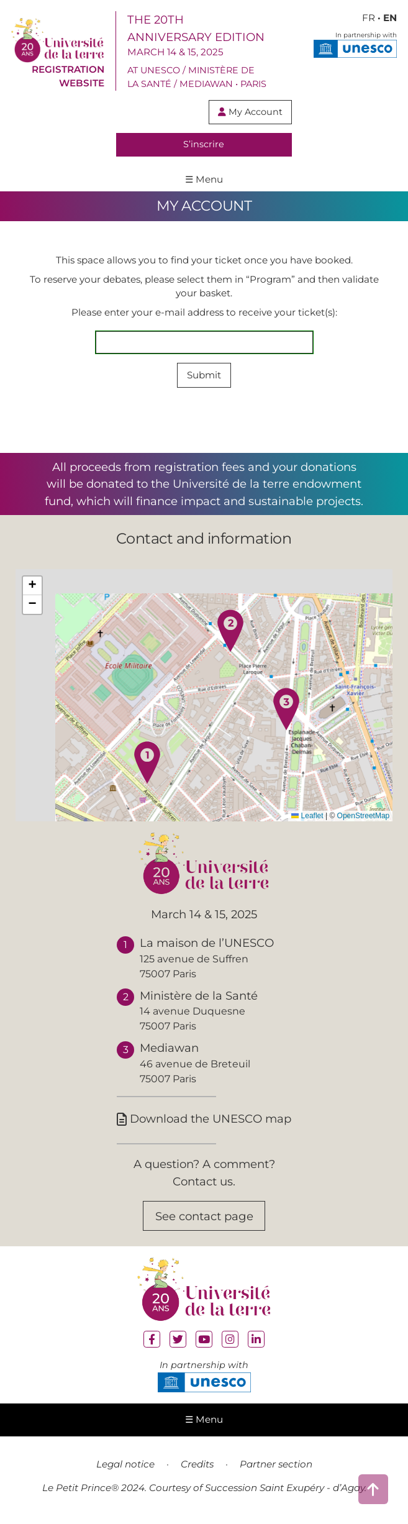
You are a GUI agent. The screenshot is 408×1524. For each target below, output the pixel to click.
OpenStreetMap (363, 815)
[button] (147, 762)
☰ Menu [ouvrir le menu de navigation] (204, 179)
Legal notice (125, 1464)
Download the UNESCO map (204, 1118)
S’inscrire (203, 144)
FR (368, 18)
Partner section (276, 1464)
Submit (204, 375)
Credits (197, 1464)
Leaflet (307, 815)
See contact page (204, 1216)
